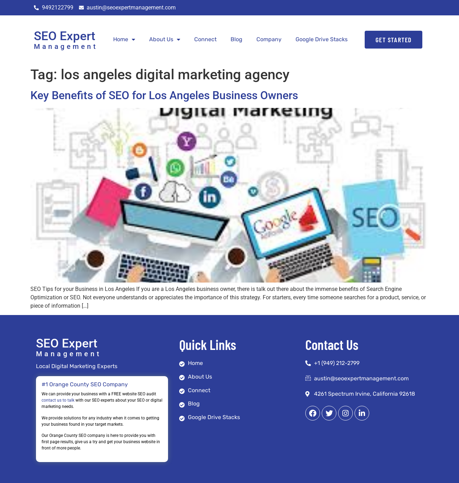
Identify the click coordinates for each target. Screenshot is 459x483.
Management (66, 46)
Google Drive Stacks (322, 39)
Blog (236, 39)
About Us (164, 39)
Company (269, 39)
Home (124, 39)
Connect (205, 39)
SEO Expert (64, 36)
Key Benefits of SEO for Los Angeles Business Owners (164, 95)
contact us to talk (58, 400)
